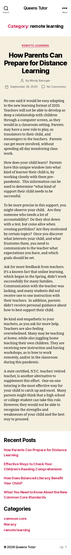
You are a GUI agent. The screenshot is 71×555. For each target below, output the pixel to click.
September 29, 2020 (23, 86)
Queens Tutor (36, 8)
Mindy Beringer (40, 80)
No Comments (56, 86)
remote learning (35, 45)
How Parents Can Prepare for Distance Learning (35, 63)
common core (15, 519)
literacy (10, 524)
